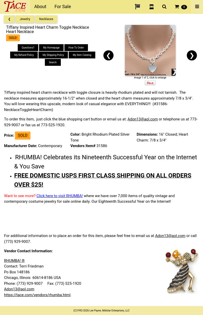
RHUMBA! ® (14, 260)
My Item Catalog (82, 55)
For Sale (62, 6)
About (40, 6)
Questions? (28, 47)
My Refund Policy (24, 55)
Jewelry (25, 19)
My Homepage (51, 47)
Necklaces (46, 19)
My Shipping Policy (53, 55)
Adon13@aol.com (142, 119)
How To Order (76, 47)
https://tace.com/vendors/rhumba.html (37, 295)
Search (53, 62)
